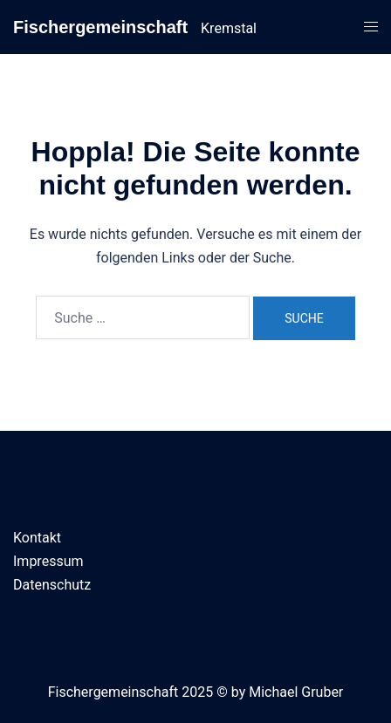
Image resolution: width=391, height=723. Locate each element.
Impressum (48, 561)
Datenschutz (52, 584)
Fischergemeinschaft (100, 27)
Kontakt (37, 537)
